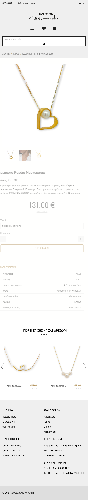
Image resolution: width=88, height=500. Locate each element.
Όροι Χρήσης (8, 426)
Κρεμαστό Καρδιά (19, 376)
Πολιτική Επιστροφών (13, 455)
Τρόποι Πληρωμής (11, 450)
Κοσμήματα (49, 416)
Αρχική (6, 53)
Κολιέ (16, 53)
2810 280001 (7, 3)
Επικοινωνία (8, 421)
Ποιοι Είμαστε (9, 416)
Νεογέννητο (50, 431)
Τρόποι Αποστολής (11, 445)
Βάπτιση (48, 426)
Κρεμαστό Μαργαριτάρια (63, 376)
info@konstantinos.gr (26, 3)
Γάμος (47, 421)
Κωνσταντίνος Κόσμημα (22, 492)
